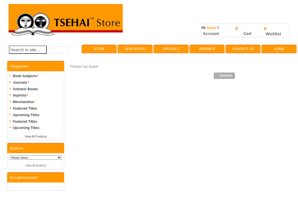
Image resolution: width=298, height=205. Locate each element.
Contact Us (243, 49)
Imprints (207, 49)
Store (99, 49)
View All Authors (35, 165)
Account (211, 33)
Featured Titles (25, 108)
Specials (171, 49)
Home (279, 49)
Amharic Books (25, 89)
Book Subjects (27, 76)
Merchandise (25, 102)
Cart (247, 33)
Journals (22, 83)
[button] (58, 49)
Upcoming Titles (26, 115)
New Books (135, 49)
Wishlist (273, 34)
